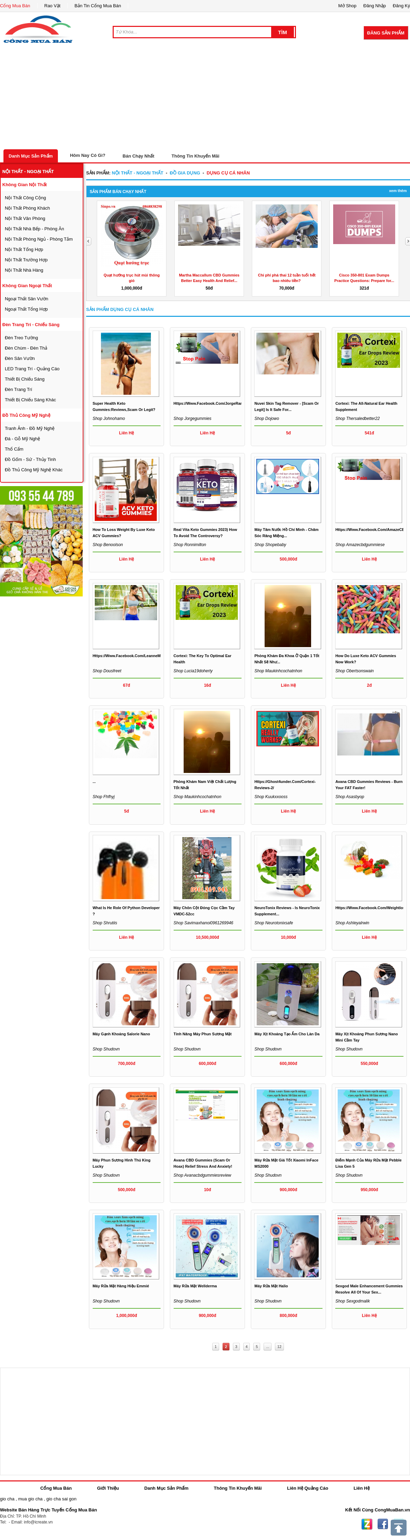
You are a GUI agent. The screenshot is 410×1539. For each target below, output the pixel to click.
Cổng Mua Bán (15, 5)
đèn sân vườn (20, 358)
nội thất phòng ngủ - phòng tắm (39, 239)
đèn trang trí (18, 389)
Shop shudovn (106, 1049)
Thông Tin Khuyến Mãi (195, 156)
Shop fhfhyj (104, 796)
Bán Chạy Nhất (138, 156)
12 (279, 1347)
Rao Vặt (52, 5)
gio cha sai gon (61, 1498)
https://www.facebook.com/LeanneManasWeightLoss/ (142, 656)
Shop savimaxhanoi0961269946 (203, 923)
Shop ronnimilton (190, 544)
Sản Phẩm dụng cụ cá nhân (120, 309)
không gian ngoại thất (27, 285)
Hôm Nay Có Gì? (87, 155)
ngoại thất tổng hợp (26, 309)
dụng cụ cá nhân (228, 172)
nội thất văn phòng (25, 218)
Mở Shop (347, 5)
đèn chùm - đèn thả (26, 348)
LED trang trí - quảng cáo (32, 368)
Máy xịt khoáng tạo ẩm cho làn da (286, 1034)
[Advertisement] (205, 97)
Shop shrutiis (105, 923)
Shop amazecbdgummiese (360, 544)
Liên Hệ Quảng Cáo (307, 1488)
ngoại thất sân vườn (26, 298)
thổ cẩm (14, 449)
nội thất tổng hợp (24, 249)
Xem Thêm (398, 191)
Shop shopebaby (270, 544)
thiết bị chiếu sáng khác (30, 399)
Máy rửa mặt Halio (271, 1286)
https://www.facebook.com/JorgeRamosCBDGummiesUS (226, 403)
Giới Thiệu (108, 1488)
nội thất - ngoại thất (28, 171)
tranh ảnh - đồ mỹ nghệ (29, 428)
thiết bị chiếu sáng (24, 379)
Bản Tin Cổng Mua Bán (97, 5)
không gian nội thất (24, 184)
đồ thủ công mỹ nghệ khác (34, 469)
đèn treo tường (21, 337)
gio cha (7, 1498)
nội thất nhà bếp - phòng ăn (34, 228)
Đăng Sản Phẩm (385, 33)
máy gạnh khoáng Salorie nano (121, 1034)
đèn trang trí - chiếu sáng (31, 324)
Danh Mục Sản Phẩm (31, 156)
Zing (366, 1524)
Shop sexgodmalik (352, 1301)
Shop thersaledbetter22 (357, 418)
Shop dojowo (266, 418)
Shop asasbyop (349, 796)
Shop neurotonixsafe (273, 923)
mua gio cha (30, 1498)
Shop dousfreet (107, 670)
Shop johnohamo (109, 418)
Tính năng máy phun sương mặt (203, 1034)
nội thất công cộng (25, 197)
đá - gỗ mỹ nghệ (22, 438)
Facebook (382, 1524)
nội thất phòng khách (27, 208)
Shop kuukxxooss (270, 796)
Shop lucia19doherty (193, 670)
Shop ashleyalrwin (352, 923)
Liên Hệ (361, 1488)
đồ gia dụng (185, 172)
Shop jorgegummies (193, 418)
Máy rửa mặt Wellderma (195, 1286)
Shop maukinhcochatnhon (278, 670)
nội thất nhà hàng (24, 270)
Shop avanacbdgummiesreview (202, 1175)
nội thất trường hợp (26, 259)
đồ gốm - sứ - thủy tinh (30, 459)
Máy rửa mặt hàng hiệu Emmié (121, 1286)
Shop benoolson (108, 544)
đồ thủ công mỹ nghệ (26, 415)
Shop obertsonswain (354, 670)
